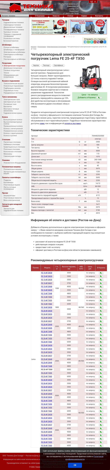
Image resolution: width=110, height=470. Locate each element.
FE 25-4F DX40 (46, 359)
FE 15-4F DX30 (46, 273)
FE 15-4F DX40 (46, 287)
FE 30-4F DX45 (46, 397)
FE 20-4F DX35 (46, 318)
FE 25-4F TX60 (46, 377)
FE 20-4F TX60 (46, 342)
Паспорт (46, 65)
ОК (75, 465)
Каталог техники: (8, 16)
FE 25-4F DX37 (46, 356)
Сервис (84, 16)
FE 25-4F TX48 (46, 366)
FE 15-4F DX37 (46, 283)
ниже (42, 123)
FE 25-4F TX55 (46, 373)
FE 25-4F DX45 (46, 363)
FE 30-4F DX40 (46, 394)
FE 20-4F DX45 (46, 328)
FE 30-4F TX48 (46, 401)
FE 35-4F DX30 (46, 415)
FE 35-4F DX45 (46, 432)
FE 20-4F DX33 (46, 314)
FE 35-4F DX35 (46, 422)
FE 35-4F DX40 (46, 428)
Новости (56, 16)
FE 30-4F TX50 (46, 404)
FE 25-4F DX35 (46, 352)
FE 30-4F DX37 (46, 390)
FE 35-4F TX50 (46, 439)
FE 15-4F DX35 (46, 280)
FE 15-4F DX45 (46, 290)
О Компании (39, 16)
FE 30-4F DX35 (46, 387)
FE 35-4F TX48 (46, 435)
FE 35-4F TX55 (46, 442)
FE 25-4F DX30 (46, 345)
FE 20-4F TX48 (46, 332)
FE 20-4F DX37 (46, 321)
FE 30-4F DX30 (46, 380)
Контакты (99, 16)
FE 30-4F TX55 (46, 408)
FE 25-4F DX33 (46, 349)
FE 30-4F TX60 (46, 411)
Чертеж (36, 65)
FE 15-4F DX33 (46, 276)
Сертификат (58, 65)
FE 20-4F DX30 (46, 311)
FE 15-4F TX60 (46, 304)
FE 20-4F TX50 (46, 335)
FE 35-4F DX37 (46, 425)
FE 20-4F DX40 (46, 325)
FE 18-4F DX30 (46, 307)
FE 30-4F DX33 (46, 383)
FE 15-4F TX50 (46, 297)
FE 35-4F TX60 (46, 446)
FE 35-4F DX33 (46, 418)
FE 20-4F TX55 (46, 339)
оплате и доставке (73, 123)
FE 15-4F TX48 (46, 294)
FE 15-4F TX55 (46, 301)
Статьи (70, 16)
